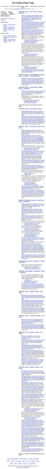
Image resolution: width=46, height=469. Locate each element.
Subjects (33, 461)
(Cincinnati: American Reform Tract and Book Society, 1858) (33, 81)
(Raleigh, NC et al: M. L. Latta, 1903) (33, 92)
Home (8, 461)
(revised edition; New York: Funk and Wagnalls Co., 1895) (33, 161)
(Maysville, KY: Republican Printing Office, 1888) (33, 400)
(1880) (28, 241)
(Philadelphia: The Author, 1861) (33, 377)
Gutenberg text (27, 174)
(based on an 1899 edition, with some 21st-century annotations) (32, 238)
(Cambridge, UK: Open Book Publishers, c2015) (32, 131)
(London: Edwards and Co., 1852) (33, 192)
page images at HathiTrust (30, 42)
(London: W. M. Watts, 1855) (32, 361)
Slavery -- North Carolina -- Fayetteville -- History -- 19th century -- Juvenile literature (32, 75)
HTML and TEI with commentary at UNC (33, 40)
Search (12, 461)
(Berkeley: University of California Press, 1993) (32, 217)
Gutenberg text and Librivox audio (32, 409)
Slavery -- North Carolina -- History (33, 108)
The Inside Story (32, 463)
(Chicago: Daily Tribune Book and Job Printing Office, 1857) (33, 167)
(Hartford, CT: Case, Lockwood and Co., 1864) (32, 321)
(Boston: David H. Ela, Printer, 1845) (33, 423)
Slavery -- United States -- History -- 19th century (9, 27)
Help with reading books (13, 458)
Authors (24, 461)
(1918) (32, 449)
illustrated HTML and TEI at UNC (32, 100)
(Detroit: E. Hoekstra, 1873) (32, 383)
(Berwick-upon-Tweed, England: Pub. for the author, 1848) (33, 119)
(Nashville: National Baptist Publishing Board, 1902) (33, 352)
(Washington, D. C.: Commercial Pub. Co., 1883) (32, 17)
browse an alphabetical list (17, 8)
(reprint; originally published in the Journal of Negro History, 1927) (33, 296)
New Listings (18, 461)
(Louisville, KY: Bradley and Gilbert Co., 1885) (33, 395)
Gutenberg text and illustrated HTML (32, 230)
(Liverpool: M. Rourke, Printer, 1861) (32, 309)
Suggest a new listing (33, 458)
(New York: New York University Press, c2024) (32, 205)
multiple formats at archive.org (31, 41)
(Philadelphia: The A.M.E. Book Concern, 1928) (32, 346)
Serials (37, 461)
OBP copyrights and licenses (22, 467)
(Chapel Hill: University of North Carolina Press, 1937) (32, 112)
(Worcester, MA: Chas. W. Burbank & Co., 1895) (32, 70)
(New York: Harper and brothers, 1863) (33, 341)
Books (11, 463)
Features (20, 463)
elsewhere (3, 19)
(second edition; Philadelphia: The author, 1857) (32, 138)
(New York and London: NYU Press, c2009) (32, 210)
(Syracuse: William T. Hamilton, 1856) (32, 302)
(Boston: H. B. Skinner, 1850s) (33, 24)
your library (11, 18)
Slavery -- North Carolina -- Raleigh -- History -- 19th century (10, 41)
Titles (28, 461)
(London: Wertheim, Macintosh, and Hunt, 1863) (32, 438)
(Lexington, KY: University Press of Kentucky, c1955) (32, 372)
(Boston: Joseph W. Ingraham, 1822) (33, 285)
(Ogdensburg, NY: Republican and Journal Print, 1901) (33, 444)
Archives (25, 463)
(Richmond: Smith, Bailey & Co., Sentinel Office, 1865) (33, 256)
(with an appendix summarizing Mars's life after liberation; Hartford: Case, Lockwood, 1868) (32, 326)
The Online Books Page (23, 2)
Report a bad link (24, 458)
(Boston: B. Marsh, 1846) (33, 431)
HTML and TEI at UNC (29, 173)
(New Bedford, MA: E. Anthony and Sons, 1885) (32, 31)
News (15, 463)
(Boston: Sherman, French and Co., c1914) (33, 152)
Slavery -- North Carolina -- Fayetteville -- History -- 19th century (10, 37)
